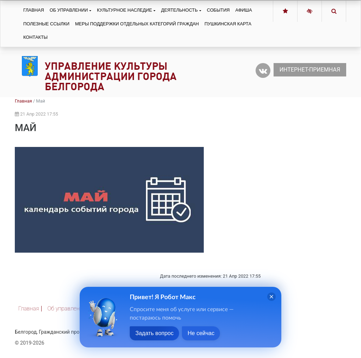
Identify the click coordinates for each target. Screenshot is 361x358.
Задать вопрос (154, 333)
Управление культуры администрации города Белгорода (111, 76)
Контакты (35, 37)
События (218, 10)
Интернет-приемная (310, 69)
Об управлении (69, 10)
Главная (33, 10)
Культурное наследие (124, 10)
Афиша (243, 10)
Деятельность (179, 10)
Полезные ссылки (46, 23)
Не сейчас (201, 333)
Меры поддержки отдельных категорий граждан (137, 23)
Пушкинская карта (227, 23)
